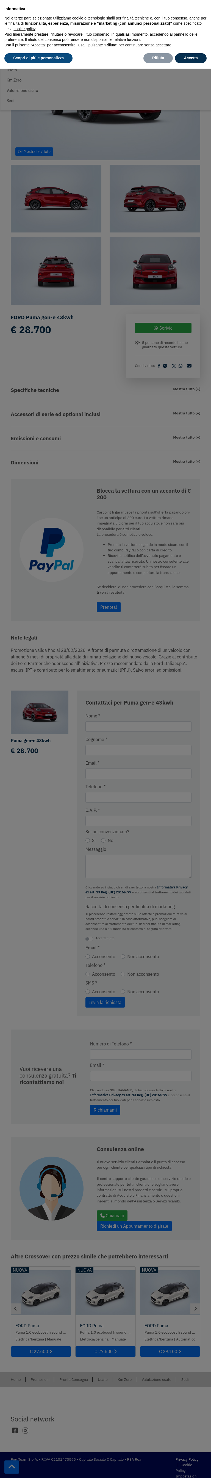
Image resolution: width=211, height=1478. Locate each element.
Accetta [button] (191, 58)
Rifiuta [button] (158, 58)
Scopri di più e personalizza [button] (38, 58)
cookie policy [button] (24, 29)
